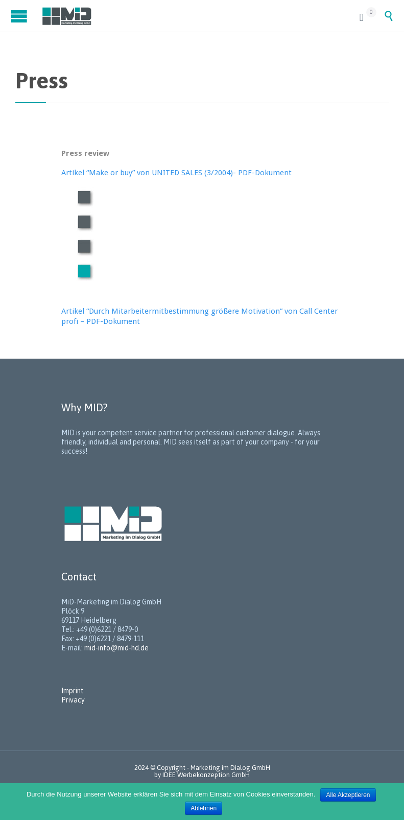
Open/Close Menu (20, 16)
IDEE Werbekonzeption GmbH (206, 775)
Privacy (73, 700)
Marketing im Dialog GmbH (230, 767)
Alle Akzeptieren (348, 795)
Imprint (72, 691)
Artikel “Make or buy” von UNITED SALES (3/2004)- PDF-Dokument (176, 172)
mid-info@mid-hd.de (116, 648)
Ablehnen (204, 808)
